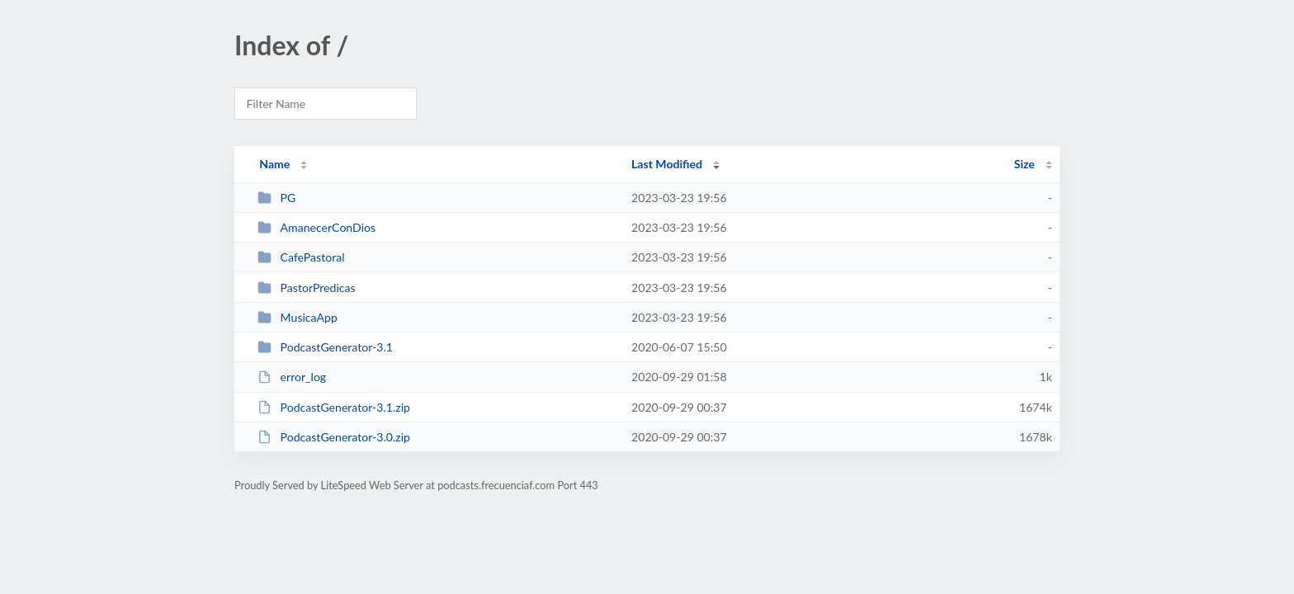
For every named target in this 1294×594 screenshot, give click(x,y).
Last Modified (666, 164)
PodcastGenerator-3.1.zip (333, 407)
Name (274, 164)
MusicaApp (297, 317)
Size (1024, 164)
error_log (291, 377)
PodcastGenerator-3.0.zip (333, 437)
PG (276, 198)
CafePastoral (300, 257)
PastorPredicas (306, 287)
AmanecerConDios (316, 227)
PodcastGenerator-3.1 (325, 347)
